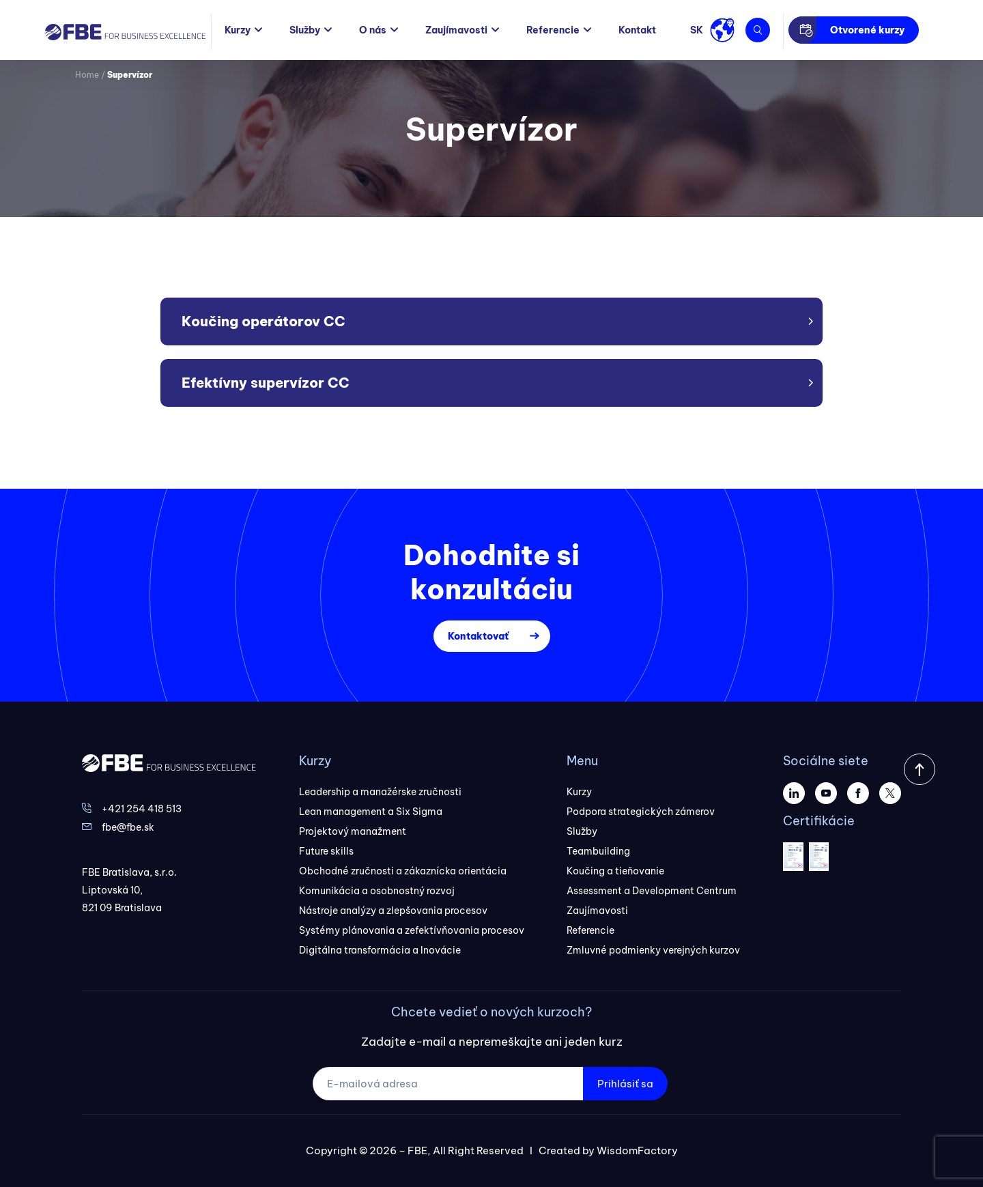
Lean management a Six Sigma (370, 811)
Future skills (326, 851)
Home (87, 75)
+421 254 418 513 (142, 809)
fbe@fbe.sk (128, 827)
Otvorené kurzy (867, 30)
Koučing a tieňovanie (615, 871)
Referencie (553, 30)
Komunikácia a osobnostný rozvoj (377, 891)
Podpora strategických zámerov (641, 811)
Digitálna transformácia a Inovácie (380, 950)
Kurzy (238, 30)
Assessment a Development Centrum (652, 891)
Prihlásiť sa (625, 1083)
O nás (372, 30)
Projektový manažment (352, 831)
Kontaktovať (478, 636)
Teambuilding (598, 851)
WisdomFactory (637, 1150)
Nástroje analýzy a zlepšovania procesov (393, 910)
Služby (304, 30)
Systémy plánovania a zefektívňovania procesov (411, 930)
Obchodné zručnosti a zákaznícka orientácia (403, 871)
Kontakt (637, 30)
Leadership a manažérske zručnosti (380, 792)
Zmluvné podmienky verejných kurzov (653, 950)
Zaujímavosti (456, 30)
